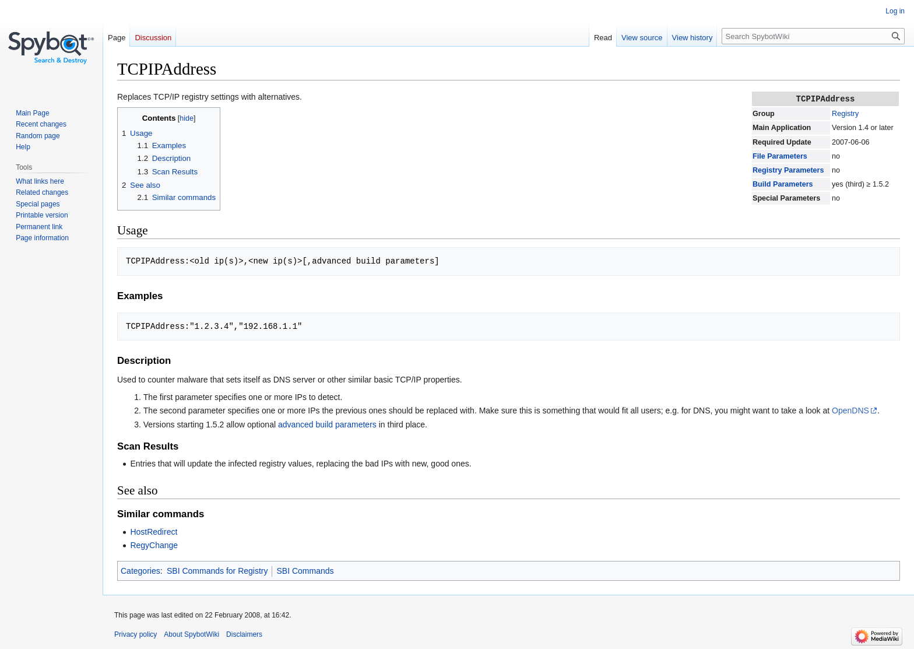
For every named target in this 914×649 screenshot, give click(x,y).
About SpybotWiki (191, 634)
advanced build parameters (327, 424)
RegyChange (154, 545)
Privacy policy (135, 634)
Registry (845, 113)
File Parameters (780, 156)
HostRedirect (153, 531)
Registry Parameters (788, 170)
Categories (140, 571)
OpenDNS (850, 410)
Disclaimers (244, 634)
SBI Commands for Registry (217, 571)
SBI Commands (304, 571)
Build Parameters (783, 184)
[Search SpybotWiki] (813, 36)
